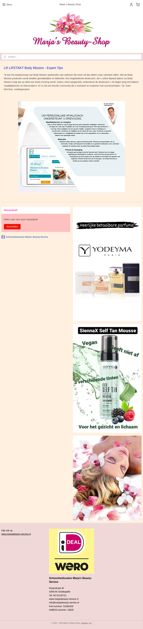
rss (90, 623)
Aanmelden (12, 226)
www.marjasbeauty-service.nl (16, 534)
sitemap (84, 623)
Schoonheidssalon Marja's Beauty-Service (24, 237)
